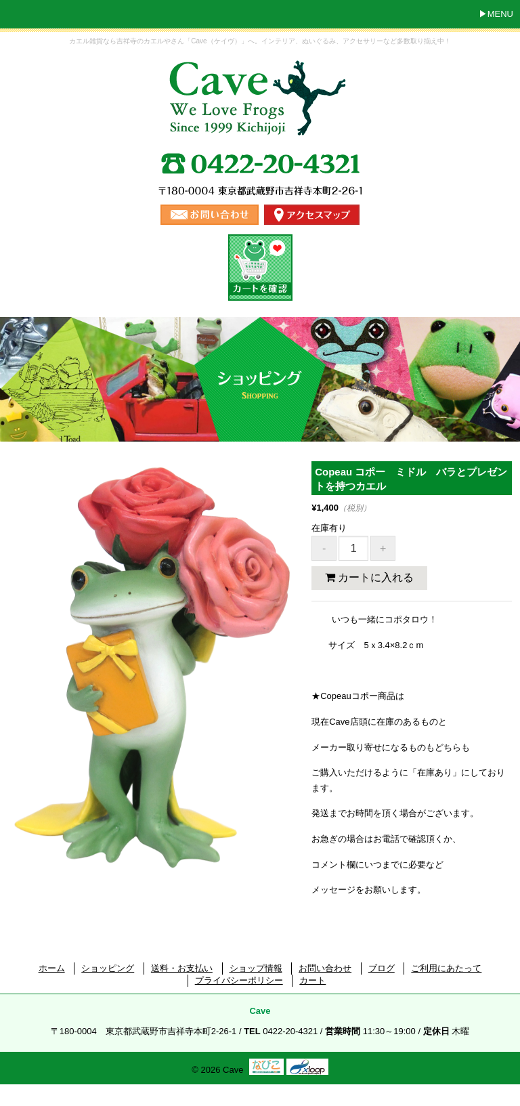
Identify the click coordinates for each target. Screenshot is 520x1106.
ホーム (52, 968)
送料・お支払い (182, 968)
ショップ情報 (256, 968)
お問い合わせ (325, 968)
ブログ (381, 968)
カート (312, 980)
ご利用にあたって (446, 968)
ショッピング (107, 968)
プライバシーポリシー (239, 980)
